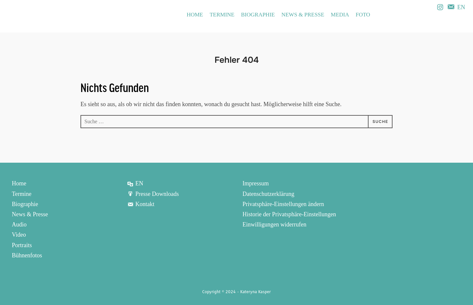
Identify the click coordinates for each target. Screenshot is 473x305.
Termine (222, 15)
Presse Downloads (153, 193)
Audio (19, 224)
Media (340, 15)
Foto (363, 15)
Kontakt (140, 203)
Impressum (255, 183)
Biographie (258, 15)
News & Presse (303, 15)
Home (195, 15)
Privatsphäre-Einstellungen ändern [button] (283, 203)
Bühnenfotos (27, 253)
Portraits (22, 244)
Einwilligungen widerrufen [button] (274, 224)
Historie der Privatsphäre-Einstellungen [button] (289, 213)
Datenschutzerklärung (268, 193)
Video (19, 233)
